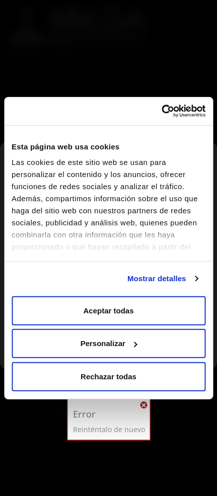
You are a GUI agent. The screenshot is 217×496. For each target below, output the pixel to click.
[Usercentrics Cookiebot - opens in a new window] (161, 111)
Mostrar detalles (156, 278)
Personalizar (109, 343)
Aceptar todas (108, 310)
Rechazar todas (108, 376)
